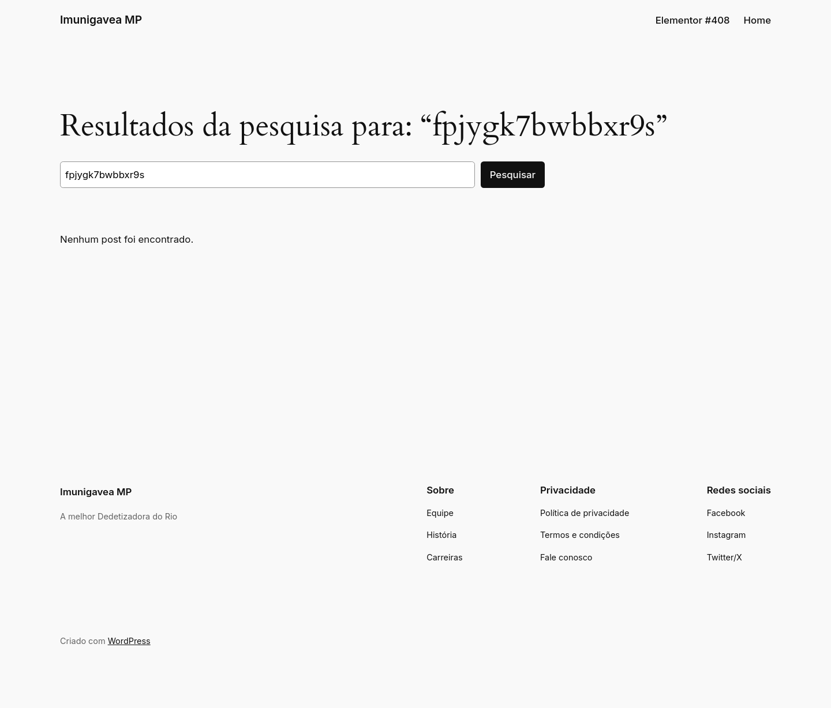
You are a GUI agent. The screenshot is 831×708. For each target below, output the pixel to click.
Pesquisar (513, 174)
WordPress (129, 641)
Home (757, 20)
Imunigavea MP (101, 20)
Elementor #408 (693, 20)
